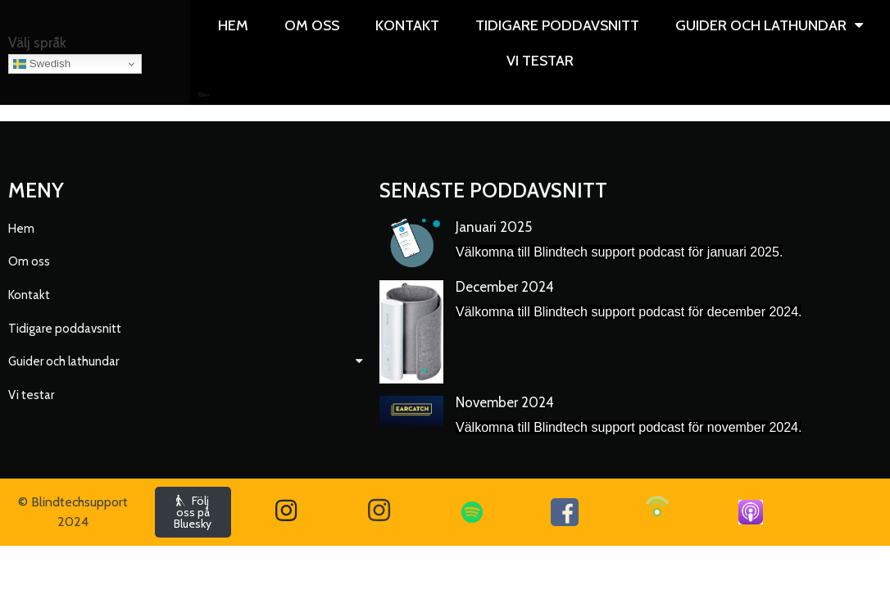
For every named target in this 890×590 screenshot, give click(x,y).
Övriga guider (200, 96)
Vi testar (204, 96)
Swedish (41, 63)
